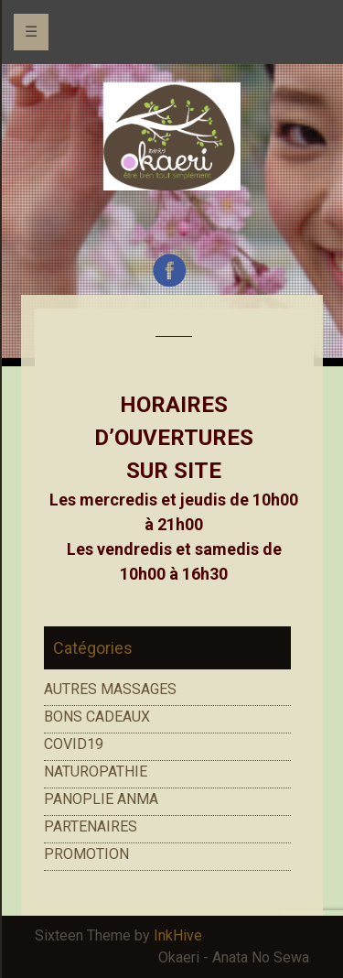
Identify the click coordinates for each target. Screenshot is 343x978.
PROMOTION (86, 854)
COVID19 (73, 744)
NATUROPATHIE (95, 771)
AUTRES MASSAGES (110, 689)
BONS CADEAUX (97, 716)
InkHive (178, 935)
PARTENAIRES (90, 826)
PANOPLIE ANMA (101, 799)
